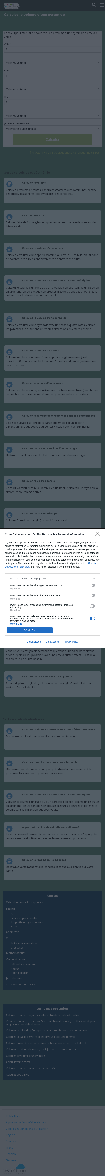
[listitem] (52, 578)
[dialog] (52, 588)
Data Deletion (34, 641)
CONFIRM (29, 630)
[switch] (92, 585)
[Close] (98, 535)
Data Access (52, 641)
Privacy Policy (71, 641)
